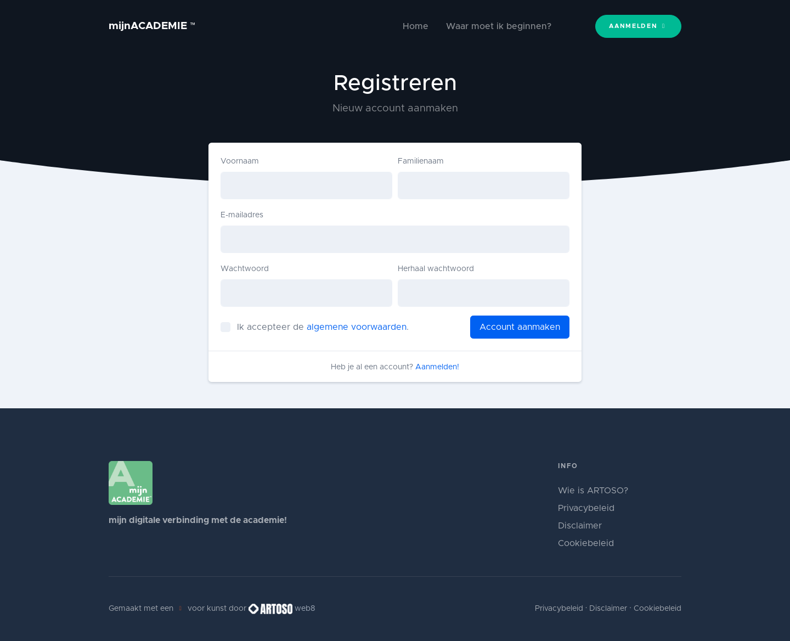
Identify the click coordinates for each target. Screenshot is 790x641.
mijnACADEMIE (152, 26)
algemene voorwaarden (357, 327)
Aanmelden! (437, 367)
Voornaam (240, 161)
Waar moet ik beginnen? (498, 26)
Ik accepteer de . (323, 327)
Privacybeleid (586, 508)
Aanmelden (638, 26)
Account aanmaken (519, 327)
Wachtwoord (245, 269)
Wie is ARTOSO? (593, 490)
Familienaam (421, 161)
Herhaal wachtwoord (436, 269)
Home (415, 26)
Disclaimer (580, 525)
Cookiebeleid (586, 543)
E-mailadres (242, 215)
